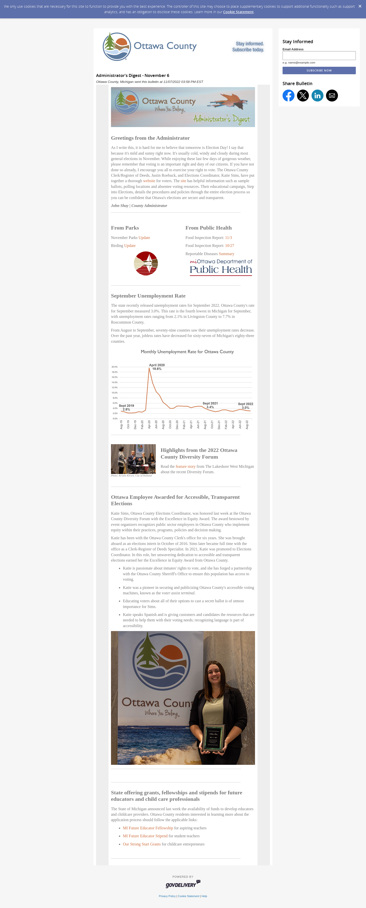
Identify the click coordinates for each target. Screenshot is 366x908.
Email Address (293, 49)
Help (204, 896)
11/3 (228, 237)
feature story (185, 466)
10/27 (229, 245)
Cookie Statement (238, 11)
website (149, 181)
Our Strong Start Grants (142, 844)
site (183, 181)
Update (144, 237)
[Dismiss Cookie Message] (360, 4)
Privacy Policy (167, 896)
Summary (226, 254)
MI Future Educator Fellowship (148, 828)
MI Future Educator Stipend (145, 836)
